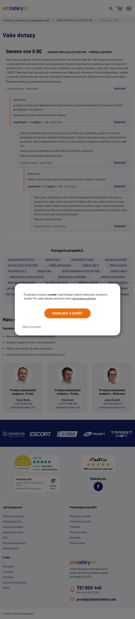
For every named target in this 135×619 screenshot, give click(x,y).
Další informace (31, 326)
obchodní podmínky (84, 298)
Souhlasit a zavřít (67, 313)
